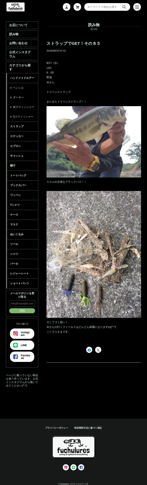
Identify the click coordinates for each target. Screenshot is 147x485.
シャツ (14, 253)
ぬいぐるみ (17, 234)
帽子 (13, 165)
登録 (22, 310)
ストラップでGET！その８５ (73, 43)
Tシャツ (15, 204)
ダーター (18, 97)
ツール (14, 244)
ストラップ (17, 126)
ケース (14, 214)
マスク (14, 224)
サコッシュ (17, 155)
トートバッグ (18, 175)
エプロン (15, 146)
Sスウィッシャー (23, 116)
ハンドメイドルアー (22, 77)
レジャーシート (19, 273)
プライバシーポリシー (56, 428)
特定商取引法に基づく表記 (88, 428)
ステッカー (17, 136)
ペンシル (18, 87)
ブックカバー (18, 185)
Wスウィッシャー (23, 106)
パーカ (14, 263)
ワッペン (15, 195)
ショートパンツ (19, 283)
